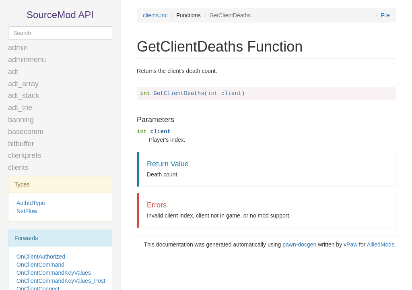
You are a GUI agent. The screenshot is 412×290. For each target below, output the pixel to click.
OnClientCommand (40, 264)
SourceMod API (60, 14)
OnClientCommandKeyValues (53, 272)
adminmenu (27, 60)
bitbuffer (21, 144)
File (385, 15)
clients (18, 168)
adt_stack (23, 95)
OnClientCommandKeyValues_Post (60, 281)
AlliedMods (380, 244)
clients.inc (155, 15)
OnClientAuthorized (40, 256)
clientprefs (24, 155)
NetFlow (26, 211)
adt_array (23, 84)
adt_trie (20, 108)
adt (13, 72)
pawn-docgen (299, 244)
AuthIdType (30, 203)
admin (18, 48)
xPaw (350, 244)
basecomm (25, 132)
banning (21, 120)
